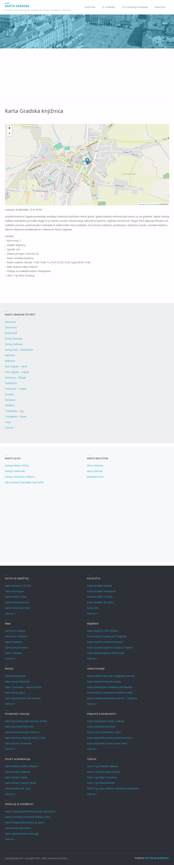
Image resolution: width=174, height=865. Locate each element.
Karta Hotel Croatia (15, 596)
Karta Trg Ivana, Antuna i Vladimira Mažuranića (113, 788)
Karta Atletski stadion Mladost (21, 766)
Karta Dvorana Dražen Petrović (22, 732)
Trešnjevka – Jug (14, 411)
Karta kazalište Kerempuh (101, 591)
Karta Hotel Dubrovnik (17, 608)
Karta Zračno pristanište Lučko (104, 732)
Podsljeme (11, 383)
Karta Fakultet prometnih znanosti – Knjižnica (112, 698)
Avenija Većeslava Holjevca (20, 476)
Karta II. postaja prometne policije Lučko (27, 816)
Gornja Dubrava (14, 344)
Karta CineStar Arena (16, 647)
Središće (9, 405)
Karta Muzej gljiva (15, 692)
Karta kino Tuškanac (16, 636)
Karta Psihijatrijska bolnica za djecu (24, 822)
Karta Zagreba (17, 6)
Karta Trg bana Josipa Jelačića (103, 771)
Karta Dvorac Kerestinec (18, 743)
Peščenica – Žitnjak (15, 377)
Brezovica (10, 321)
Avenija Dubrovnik (15, 471)
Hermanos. (163, 858)
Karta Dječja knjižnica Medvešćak (105, 653)
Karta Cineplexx (13, 642)
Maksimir (10, 360)
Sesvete (9, 394)
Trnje (8, 422)
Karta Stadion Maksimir (18, 771)
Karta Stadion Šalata (16, 777)
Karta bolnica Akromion (18, 828)
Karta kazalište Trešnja (99, 596)
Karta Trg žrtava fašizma (101, 782)
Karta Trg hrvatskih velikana (102, 766)
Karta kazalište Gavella (99, 585)
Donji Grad (11, 333)
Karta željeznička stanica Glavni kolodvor (109, 737)
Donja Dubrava (13, 338)
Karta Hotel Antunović (17, 602)
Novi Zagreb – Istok (16, 366)
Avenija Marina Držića (17, 465)
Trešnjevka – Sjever (16, 416)
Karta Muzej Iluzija (15, 676)
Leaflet (142, 204)
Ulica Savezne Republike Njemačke (24, 482)
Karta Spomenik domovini (19, 726)
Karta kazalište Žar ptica (100, 602)
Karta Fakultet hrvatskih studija (104, 681)
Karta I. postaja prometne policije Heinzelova (30, 811)
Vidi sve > (10, 427)
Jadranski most (95, 476)
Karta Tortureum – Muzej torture (23, 687)
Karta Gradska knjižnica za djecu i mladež (110, 647)
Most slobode (95, 471)
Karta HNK (93, 608)
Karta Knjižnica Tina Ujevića (102, 630)
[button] (87, 161)
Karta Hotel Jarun (14, 591)
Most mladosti (95, 465)
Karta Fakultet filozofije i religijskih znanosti (111, 676)
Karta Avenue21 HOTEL (18, 585)
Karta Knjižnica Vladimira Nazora (105, 642)
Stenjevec (10, 399)
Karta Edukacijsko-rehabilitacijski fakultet (109, 687)
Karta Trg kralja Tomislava (102, 777)
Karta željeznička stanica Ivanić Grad (107, 743)
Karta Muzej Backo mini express (23, 698)
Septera (149, 858)
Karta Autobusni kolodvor (101, 726)
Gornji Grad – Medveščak (19, 349)
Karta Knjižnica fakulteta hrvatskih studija (109, 692)
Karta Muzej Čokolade (17, 681)
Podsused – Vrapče (16, 388)
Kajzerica (10, 355)
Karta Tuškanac (13, 653)
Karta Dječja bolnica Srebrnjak (22, 833)
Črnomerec (11, 327)
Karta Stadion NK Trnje (18, 788)
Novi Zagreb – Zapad (17, 372)
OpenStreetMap (153, 204)
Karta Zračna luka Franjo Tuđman (105, 721)
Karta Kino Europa (15, 630)
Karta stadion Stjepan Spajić (20, 782)
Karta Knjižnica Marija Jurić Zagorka (106, 636)
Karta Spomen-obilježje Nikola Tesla (25, 737)
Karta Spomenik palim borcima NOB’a (26, 721)
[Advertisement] (87, 77)
